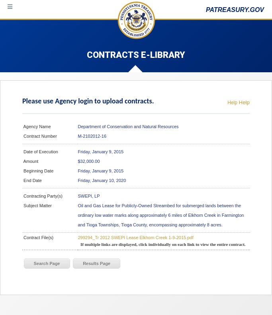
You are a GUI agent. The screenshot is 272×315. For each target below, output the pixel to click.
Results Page (96, 263)
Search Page (47, 263)
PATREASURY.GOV (235, 9)
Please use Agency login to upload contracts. (88, 101)
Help (232, 102)
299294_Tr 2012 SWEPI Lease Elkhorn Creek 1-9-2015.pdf (135, 237)
